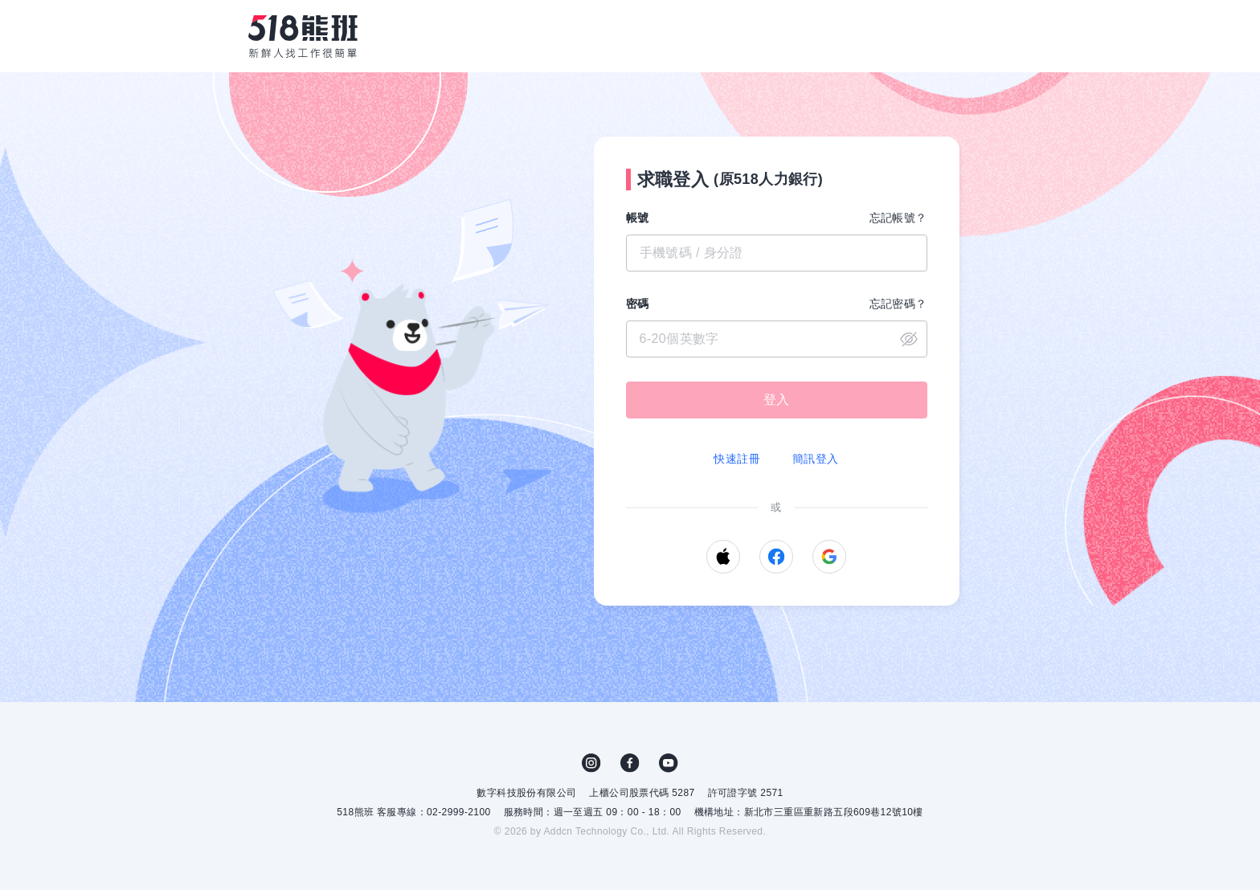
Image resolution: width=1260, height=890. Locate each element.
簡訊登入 (815, 458)
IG (591, 763)
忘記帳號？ (898, 217)
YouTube (668, 763)
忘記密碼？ (898, 303)
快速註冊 (737, 458)
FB (630, 763)
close (908, 338)
